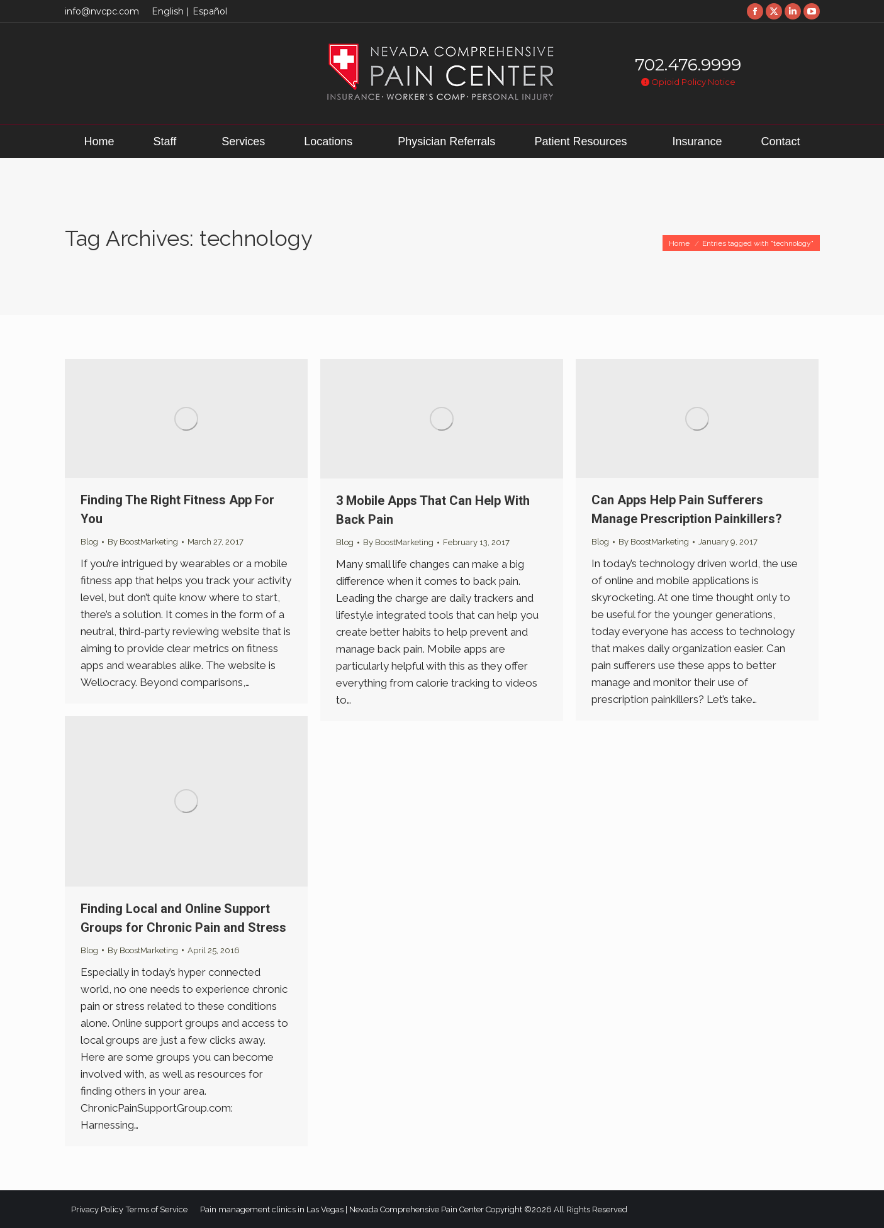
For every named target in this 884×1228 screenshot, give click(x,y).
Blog (89, 541)
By (143, 541)
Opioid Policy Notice (688, 82)
